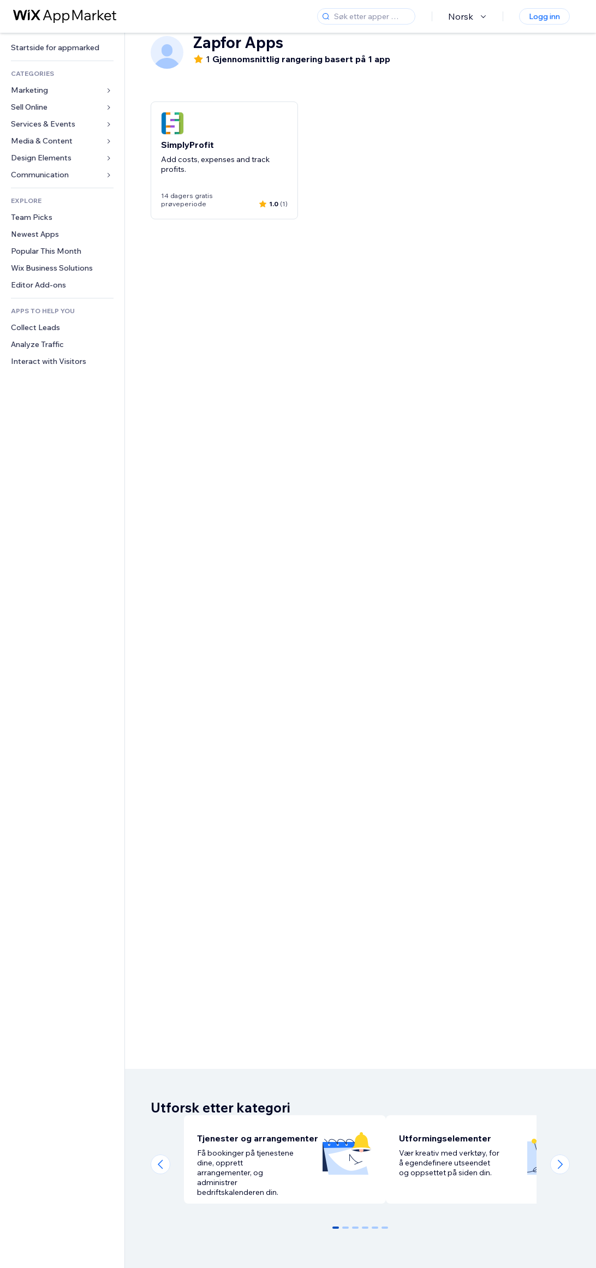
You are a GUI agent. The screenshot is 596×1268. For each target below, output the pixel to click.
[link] (62, 47)
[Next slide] (560, 1164)
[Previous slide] (160, 1164)
